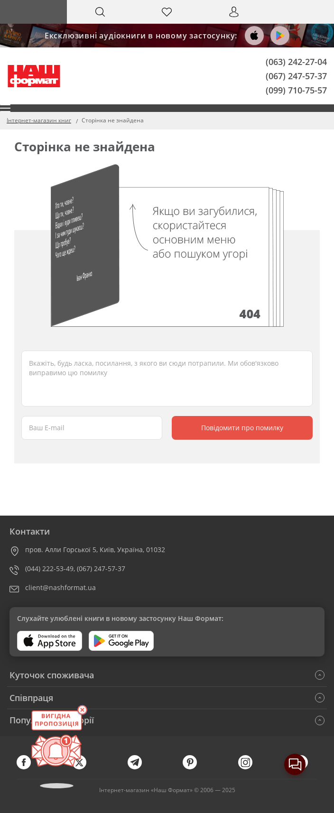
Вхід (234, 21)
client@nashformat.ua (60, 587)
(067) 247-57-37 (296, 75)
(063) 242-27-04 (296, 61)
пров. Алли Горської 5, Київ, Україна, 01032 (95, 549)
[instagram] (250, 767)
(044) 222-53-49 (49, 568)
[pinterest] (194, 767)
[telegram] (139, 767)
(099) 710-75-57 (296, 89)
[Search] (100, 12)
